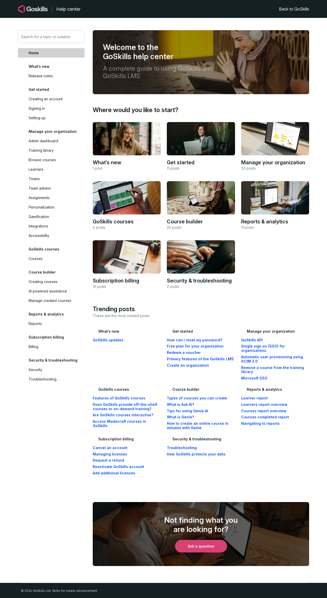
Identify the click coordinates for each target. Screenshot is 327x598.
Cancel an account (110, 448)
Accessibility (39, 235)
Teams (34, 179)
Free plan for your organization (195, 346)
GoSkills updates (108, 340)
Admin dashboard (43, 141)
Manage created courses (50, 300)
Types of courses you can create (197, 398)
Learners (36, 169)
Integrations (38, 226)
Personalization (41, 207)
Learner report (254, 398)
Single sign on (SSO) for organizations (263, 348)
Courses (36, 258)
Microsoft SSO (254, 378)
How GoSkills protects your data (196, 454)
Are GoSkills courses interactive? (123, 415)
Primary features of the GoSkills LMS (200, 359)
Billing (33, 346)
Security (35, 369)
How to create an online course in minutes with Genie (197, 425)
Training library (41, 150)
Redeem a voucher (184, 353)
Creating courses (43, 281)
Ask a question (201, 546)
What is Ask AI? (180, 405)
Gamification (39, 216)
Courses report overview (263, 411)
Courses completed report (265, 417)
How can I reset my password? (194, 340)
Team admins (40, 188)
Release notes (41, 76)
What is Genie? (180, 417)
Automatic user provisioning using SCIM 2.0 (272, 359)
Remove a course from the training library (272, 370)
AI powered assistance (48, 291)
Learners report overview (264, 405)
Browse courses (42, 160)
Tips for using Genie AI (187, 411)
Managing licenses (110, 454)
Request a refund (108, 460)
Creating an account (46, 99)
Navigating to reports (260, 423)
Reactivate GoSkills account (118, 467)
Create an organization (188, 365)
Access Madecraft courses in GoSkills (119, 423)
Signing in (37, 108)
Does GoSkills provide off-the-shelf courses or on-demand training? (125, 407)
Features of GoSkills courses (119, 398)
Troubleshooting (42, 379)
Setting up (37, 118)
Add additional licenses (114, 473)
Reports (35, 323)
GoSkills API (252, 340)
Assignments (39, 197)
